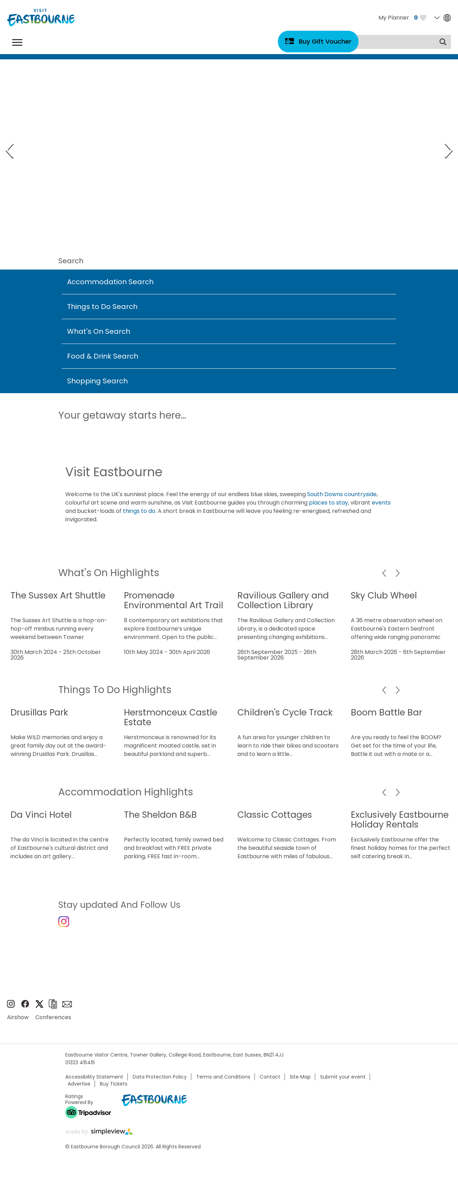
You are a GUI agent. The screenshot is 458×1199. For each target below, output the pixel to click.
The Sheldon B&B (160, 815)
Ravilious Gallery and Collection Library (283, 600)
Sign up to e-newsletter (67, 1010)
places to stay (328, 503)
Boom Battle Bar (386, 712)
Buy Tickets (113, 1089)
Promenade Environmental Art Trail (173, 600)
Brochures (53, 1010)
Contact (270, 1082)
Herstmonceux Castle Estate (170, 717)
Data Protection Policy (160, 1082)
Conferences (53, 1023)
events (381, 503)
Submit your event (342, 1082)
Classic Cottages (274, 815)
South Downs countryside (342, 494)
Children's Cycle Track (285, 712)
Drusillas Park (39, 712)
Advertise (79, 1089)
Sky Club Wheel (384, 595)
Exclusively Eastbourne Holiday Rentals (400, 820)
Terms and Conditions (223, 1082)
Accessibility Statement (94, 1082)
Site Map (300, 1082)
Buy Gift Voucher (325, 41)
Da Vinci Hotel (41, 815)
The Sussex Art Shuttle (57, 595)
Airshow (18, 1023)
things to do (139, 511)
